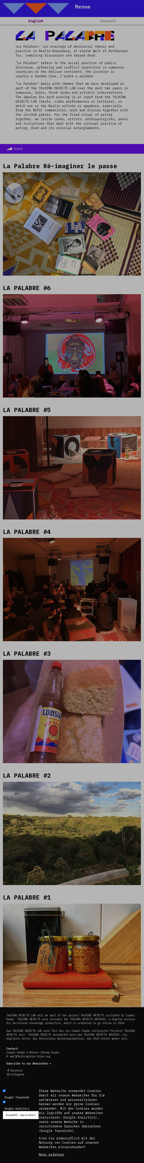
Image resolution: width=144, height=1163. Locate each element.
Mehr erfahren (51, 1154)
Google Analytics (16, 1108)
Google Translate (16, 1097)
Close (116, 1090)
